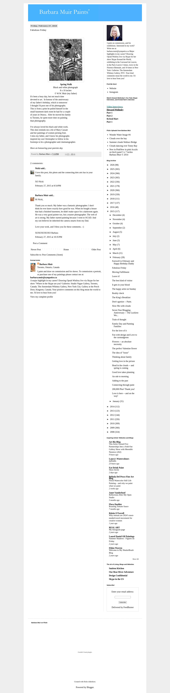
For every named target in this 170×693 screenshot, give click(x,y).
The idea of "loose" (120, 352)
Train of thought (119, 319)
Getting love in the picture (123, 361)
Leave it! (116, 276)
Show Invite (114, 470)
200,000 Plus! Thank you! (123, 389)
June (115, 240)
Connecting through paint (123, 385)
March (116, 253)
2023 (112, 177)
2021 (112, 186)
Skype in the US (116, 579)
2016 (112, 207)
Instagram (113, 92)
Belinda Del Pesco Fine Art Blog (121, 477)
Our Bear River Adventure (121, 572)
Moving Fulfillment (120, 272)
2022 (112, 182)
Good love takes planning (123, 372)
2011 (112, 419)
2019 (112, 194)
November (117, 219)
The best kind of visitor (122, 280)
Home (66, 249)
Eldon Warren (115, 548)
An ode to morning (120, 376)
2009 (112, 427)
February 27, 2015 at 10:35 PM (48, 237)
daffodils (112, 461)
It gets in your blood (121, 285)
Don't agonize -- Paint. (122, 301)
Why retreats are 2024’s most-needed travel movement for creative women (121, 518)
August (116, 232)
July (115, 236)
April (115, 249)
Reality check (118, 293)
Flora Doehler (115, 504)
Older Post (96, 249)
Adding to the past (120, 380)
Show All (136, 559)
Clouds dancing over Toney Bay (123, 146)
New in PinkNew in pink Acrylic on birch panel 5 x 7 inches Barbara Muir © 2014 (123, 152)
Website (112, 88)
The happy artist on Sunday (124, 289)
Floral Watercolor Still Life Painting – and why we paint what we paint (120, 483)
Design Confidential (118, 575)
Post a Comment (40, 243)
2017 (112, 203)
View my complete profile (41, 297)
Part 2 (109, 116)
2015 (112, 211)
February (117, 257)
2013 (112, 411)
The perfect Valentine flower (124, 348)
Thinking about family (122, 357)
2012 (112, 415)
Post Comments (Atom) (52, 255)
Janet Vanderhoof (117, 493)
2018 (112, 198)
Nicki (37, 168)
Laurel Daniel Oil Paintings (121, 536)
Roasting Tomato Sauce (118, 506)
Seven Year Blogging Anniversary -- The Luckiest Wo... (125, 312)
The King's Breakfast (121, 297)
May (115, 244)
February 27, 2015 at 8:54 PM (48, 185)
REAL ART (114, 527)
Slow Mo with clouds (121, 306)
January (116, 401)
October (116, 223)
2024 (112, 173)
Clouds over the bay (118, 138)
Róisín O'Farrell (116, 513)
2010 (112, 423)
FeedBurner (128, 607)
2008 (112, 432)
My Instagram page (117, 529)
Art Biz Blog (115, 442)
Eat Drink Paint (116, 467)
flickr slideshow (89, 682)
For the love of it (119, 330)
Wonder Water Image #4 (120, 135)
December (117, 215)
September (118, 228)
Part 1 (109, 113)
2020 (112, 190)
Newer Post (36, 249)
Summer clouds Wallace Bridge (123, 142)
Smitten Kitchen (116, 568)
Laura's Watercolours (119, 459)
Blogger (90, 687)
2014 (112, 406)
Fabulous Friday (119, 268)
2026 (112, 165)
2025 (112, 169)
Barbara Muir (41, 195)
